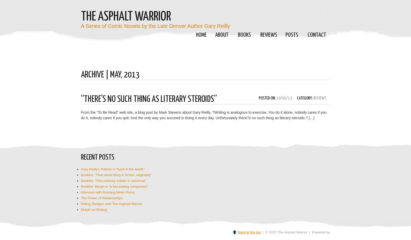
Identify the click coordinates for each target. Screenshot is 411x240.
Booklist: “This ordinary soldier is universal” (113, 181)
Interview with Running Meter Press (108, 192)
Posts (291, 35)
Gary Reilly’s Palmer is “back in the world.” (113, 169)
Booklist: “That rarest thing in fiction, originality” (116, 175)
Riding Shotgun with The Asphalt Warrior (111, 204)
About (221, 35)
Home (201, 35)
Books (243, 35)
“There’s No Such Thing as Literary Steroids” (149, 99)
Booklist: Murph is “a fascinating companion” (114, 187)
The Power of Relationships (102, 198)
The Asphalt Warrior (126, 17)
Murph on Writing (94, 210)
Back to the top (249, 232)
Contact (317, 35)
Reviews (268, 35)
